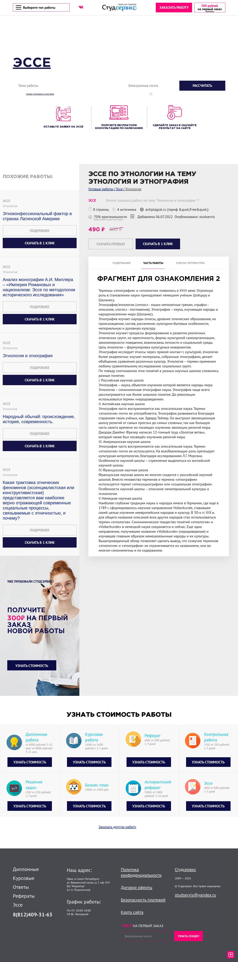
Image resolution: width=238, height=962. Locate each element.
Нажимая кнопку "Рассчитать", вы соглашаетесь (189, 95)
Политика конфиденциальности (141, 872)
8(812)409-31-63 (32, 914)
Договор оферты (136, 887)
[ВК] (81, 7)
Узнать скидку (188, 936)
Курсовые (23, 878)
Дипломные (26, 869)
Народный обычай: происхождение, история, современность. (39, 420)
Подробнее (39, 231)
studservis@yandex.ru (195, 895)
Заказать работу (173, 7)
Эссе (32, 64)
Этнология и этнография (28, 356)
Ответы (21, 887)
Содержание (122, 263)
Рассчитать (202, 86)
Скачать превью (110, 244)
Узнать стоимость (31, 666)
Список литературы (190, 263)
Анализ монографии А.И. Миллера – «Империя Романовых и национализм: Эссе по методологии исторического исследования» (39, 288)
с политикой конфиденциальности (210, 95)
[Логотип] (119, 7)
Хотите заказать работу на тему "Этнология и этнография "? (152, 201)
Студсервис (185, 869)
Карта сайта (132, 912)
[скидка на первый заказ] (209, 8)
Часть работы (153, 263)
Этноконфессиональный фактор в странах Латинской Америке (37, 217)
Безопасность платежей (143, 900)
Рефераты (24, 895)
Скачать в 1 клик (40, 243)
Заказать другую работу (117, 827)
